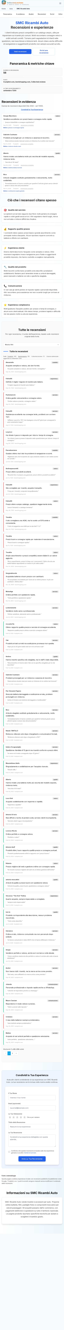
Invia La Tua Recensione (32, 1159)
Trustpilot (10, 356)
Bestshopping (22, 356)
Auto (11, 8)
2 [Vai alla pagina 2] (12, 1053)
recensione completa (27, 125)
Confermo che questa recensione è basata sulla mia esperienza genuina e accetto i (32, 1152)
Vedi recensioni (20, 52)
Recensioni (42, 14)
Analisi (31, 14)
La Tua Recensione (15, 1132)
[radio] (10, 1117)
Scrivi (52, 14)
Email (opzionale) (14, 1103)
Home (4, 8)
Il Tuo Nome (12, 1093)
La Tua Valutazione (15, 1114)
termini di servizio (30, 1153)
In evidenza (20, 14)
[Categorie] (60, 3)
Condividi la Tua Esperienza (32, 110)
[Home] (15, 3)
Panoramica (7, 14)
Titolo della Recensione (16, 1122)
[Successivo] (16, 1053)
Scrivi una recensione (43, 51)
